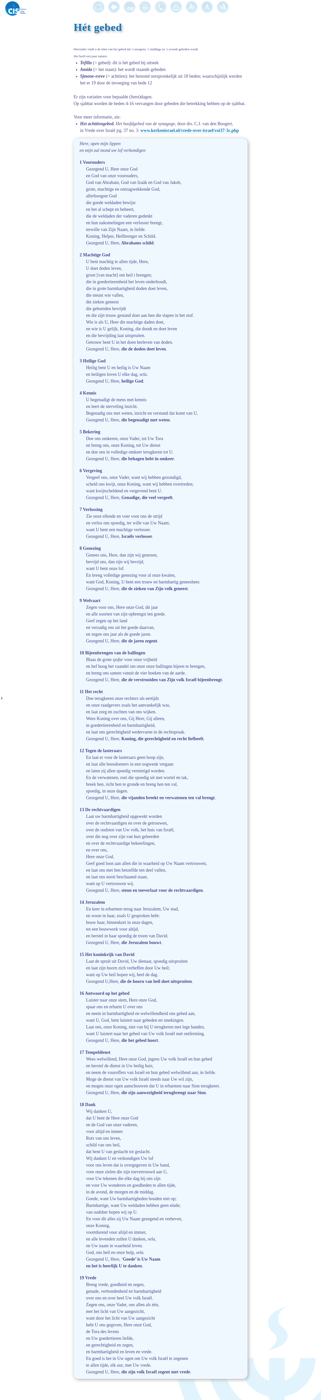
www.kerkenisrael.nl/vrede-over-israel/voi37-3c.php (190, 130)
